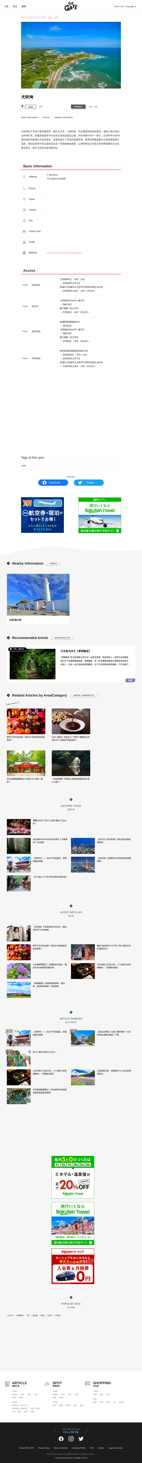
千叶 (38, 17)
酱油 (108, 1402)
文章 (6, 6)
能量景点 (20, 1316)
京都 (29, 1394)
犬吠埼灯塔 (15, 620)
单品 (108, 1394)
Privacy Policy (43, 1448)
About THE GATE (26, 1448)
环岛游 (57, 1316)
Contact (101, 1448)
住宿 (74, 1405)
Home (23, 17)
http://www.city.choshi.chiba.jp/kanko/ (64, 253)
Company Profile (79, 1448)
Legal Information (115, 1448)
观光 (54, 1405)
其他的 (121, 1402)
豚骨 (95, 1402)
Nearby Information (63, 117)
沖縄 (20, 1398)
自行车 (10, 1316)
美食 (26, 1412)
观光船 (35, 1316)
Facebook (54, 482)
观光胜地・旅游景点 (20, 1408)
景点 (15, 6)
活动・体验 (16, 1412)
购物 (24, 6)
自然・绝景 (35, 1408)
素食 (101, 1394)
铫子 (41, 107)
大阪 (36, 1394)
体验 (61, 1405)
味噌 (101, 1402)
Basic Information (29, 117)
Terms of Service (61, 1448)
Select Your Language (124, 6)
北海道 (14, 1394)
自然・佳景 (93, 107)
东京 (22, 1394)
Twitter (90, 482)
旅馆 (50, 1316)
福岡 (14, 1398)
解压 (43, 1316)
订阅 (95, 1394)
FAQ (92, 1448)
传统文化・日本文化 (20, 1405)
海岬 (24, 466)
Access (46, 117)
